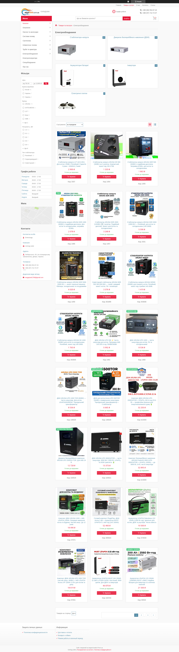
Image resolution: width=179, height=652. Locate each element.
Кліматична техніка (30, 45)
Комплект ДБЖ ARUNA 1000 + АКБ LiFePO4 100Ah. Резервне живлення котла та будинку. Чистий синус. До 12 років (71, 521)
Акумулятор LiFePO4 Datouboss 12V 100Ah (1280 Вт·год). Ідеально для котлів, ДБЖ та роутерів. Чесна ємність (141, 520)
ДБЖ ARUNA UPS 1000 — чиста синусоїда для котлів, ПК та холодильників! (142, 342)
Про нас (26, 67)
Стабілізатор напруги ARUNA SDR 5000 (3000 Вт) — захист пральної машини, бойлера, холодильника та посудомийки (71, 284)
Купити (72, 177)
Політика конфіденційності (102, 650)
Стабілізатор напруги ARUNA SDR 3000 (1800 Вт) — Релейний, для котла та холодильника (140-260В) (141, 224)
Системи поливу (29, 36)
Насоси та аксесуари (30, 32)
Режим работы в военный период (70, 638)
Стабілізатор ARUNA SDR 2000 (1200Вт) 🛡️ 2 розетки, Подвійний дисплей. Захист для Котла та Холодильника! (106, 225)
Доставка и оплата (65, 632)
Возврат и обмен (64, 635)
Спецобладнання (29, 62)
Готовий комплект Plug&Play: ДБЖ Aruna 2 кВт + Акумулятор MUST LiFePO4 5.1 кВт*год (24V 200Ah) (106, 520)
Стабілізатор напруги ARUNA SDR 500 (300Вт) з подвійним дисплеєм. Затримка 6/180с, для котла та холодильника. (142, 165)
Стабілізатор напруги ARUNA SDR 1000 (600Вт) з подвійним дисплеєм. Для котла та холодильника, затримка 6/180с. (71, 225)
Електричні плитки (79, 93)
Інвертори (131, 65)
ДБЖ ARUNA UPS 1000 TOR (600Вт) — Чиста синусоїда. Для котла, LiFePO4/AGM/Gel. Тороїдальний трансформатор (71, 401)
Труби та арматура (30, 49)
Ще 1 (26, 123)
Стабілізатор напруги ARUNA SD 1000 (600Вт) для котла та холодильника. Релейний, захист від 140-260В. (71, 342)
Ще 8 (26, 148)
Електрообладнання (30, 54)
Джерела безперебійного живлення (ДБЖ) (131, 37)
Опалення (26, 28)
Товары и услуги (129, 5)
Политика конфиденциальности (35, 632)
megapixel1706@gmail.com (34, 277)
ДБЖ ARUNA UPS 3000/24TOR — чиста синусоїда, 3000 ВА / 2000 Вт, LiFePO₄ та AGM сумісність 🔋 (106, 460)
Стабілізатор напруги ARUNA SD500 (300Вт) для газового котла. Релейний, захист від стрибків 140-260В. (142, 284)
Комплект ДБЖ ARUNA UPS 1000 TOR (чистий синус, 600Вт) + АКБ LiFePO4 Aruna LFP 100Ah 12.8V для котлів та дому (71, 581)
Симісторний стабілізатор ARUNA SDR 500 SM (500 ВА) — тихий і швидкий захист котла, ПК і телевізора (106, 284)
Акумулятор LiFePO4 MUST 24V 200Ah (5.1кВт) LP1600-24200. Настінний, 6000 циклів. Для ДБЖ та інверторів (106, 580)
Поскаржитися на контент (85, 650)
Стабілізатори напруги (79, 37)
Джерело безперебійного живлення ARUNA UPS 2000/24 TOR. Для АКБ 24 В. (71, 460)
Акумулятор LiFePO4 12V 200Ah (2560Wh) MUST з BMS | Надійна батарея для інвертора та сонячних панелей (142, 581)
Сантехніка (27, 41)
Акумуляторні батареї (79, 65)
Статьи (153, 5)
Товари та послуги (65, 25)
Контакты (145, 5)
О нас (138, 5)
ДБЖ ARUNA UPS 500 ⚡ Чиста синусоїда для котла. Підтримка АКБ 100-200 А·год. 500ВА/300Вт (106, 342)
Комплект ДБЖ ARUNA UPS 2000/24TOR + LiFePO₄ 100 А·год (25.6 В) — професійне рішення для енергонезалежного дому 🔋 (142, 401)
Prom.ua (100, 648)
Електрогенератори (30, 58)
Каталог (26, 23)
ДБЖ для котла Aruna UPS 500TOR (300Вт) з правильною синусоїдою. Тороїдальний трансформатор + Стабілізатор (106, 401)
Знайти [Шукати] (126, 18)
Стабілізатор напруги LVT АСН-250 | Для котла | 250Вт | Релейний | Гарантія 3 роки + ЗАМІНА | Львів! (71, 164)
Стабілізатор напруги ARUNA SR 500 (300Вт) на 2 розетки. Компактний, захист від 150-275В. (106, 164)
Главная (118, 5)
